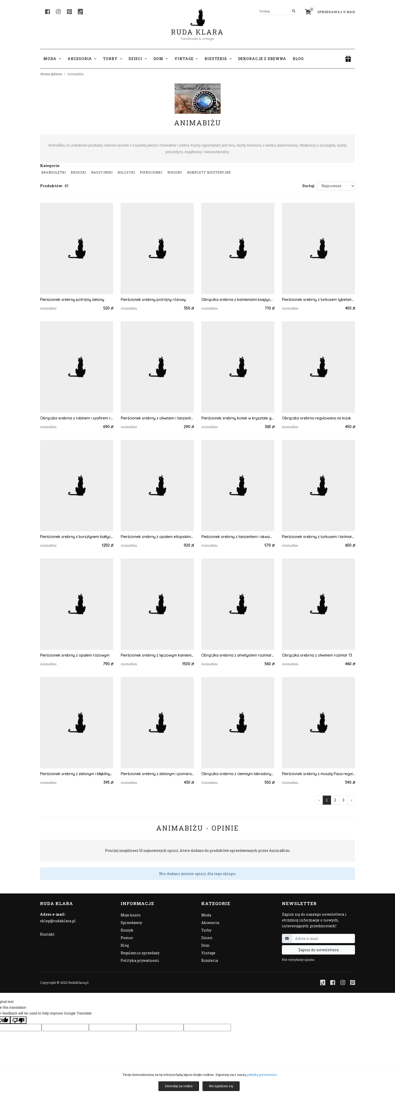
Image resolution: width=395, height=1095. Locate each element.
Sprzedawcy (131, 922)
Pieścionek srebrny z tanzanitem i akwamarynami (237, 536)
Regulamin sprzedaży (140, 952)
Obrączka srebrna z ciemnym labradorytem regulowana (237, 773)
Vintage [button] (186, 58)
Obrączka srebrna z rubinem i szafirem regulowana (76, 418)
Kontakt (47, 934)
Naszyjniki (102, 172)
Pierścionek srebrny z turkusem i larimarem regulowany (318, 536)
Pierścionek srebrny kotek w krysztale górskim (237, 418)
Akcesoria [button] (82, 58)
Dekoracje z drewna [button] (262, 58)
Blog (298, 58)
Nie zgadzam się (221, 1086)
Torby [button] (112, 58)
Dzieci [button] (137, 58)
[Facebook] (47, 11)
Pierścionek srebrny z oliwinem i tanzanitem (157, 418)
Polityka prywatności (140, 960)
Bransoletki (53, 172)
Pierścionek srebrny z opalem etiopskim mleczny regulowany (157, 536)
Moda (206, 915)
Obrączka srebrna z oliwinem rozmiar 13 (317, 655)
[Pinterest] (69, 11)
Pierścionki (151, 172)
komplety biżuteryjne (209, 172)
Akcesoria (210, 922)
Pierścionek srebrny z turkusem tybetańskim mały (318, 299)
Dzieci (207, 937)
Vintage (208, 952)
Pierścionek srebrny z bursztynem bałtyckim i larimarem (76, 536)
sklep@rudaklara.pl (58, 920)
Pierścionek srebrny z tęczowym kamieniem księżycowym (157, 655)
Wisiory (174, 172)
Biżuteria (209, 960)
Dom (205, 945)
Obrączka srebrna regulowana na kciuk (316, 418)
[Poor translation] (18, 1020)
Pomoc (127, 937)
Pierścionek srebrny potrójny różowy (153, 299)
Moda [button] (52, 58)
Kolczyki (126, 172)
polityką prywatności (262, 1075)
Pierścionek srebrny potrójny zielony (72, 299)
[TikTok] (80, 11)
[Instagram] (58, 11)
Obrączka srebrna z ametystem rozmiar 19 (237, 655)
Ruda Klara (197, 27)
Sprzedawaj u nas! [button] (336, 12)
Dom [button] (160, 58)
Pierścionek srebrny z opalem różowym (74, 655)
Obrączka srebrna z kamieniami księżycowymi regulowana (237, 299)
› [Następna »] (351, 800)
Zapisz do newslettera (318, 949)
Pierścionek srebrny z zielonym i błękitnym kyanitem (76, 773)
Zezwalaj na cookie (178, 1086)
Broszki (78, 172)
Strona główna (51, 74)
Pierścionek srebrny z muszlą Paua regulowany (318, 773)
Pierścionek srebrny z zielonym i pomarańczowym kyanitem (157, 773)
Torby (206, 930)
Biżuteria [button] (218, 58)
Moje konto (131, 915)
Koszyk (127, 930)
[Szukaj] (294, 11)
